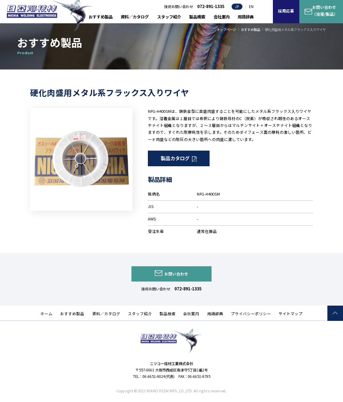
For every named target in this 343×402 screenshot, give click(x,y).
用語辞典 (246, 17)
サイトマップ (290, 313)
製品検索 (197, 17)
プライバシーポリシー (251, 313)
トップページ (226, 29)
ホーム (46, 313)
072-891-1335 (188, 289)
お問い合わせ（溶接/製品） (325, 10)
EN (251, 6)
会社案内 (222, 17)
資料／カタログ (135, 17)
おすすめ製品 (101, 17)
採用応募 (286, 11)
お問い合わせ (176, 274)
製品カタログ (175, 158)
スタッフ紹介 (169, 17)
